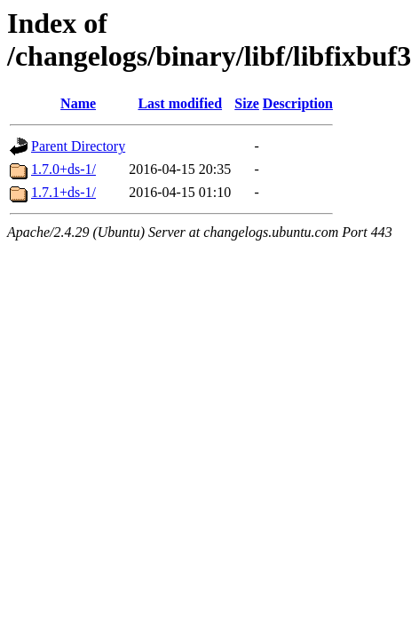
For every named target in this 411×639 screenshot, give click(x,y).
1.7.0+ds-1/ (63, 169)
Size (246, 103)
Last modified (180, 103)
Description (298, 103)
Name (78, 103)
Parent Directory (78, 146)
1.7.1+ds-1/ (63, 192)
